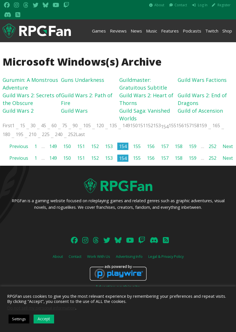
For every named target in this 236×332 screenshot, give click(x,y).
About (159, 5)
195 (19, 134)
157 (188, 125)
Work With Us (98, 256)
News (136, 31)
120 (100, 125)
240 (59, 134)
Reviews (118, 31)
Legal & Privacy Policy (166, 256)
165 (216, 125)
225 (46, 134)
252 (72, 134)
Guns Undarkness (82, 79)
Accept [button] (44, 318)
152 (149, 125)
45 (43, 125)
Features (170, 31)
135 (113, 125)
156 (180, 125)
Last (80, 134)
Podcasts (192, 31)
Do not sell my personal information (41, 308)
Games (99, 31)
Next (228, 146)
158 (195, 125)
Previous (18, 146)
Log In (203, 5)
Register (224, 5)
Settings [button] (19, 318)
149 (126, 125)
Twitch (211, 31)
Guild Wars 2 (18, 110)
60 (54, 125)
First (7, 125)
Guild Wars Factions (202, 79)
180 (6, 134)
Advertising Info (129, 256)
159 (203, 125)
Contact (181, 5)
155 (172, 125)
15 (22, 125)
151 (141, 125)
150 (134, 125)
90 (75, 125)
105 (87, 125)
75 (64, 125)
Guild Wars (74, 110)
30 (33, 125)
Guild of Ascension (200, 110)
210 (32, 134)
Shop (227, 31)
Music (151, 31)
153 (157, 125)
